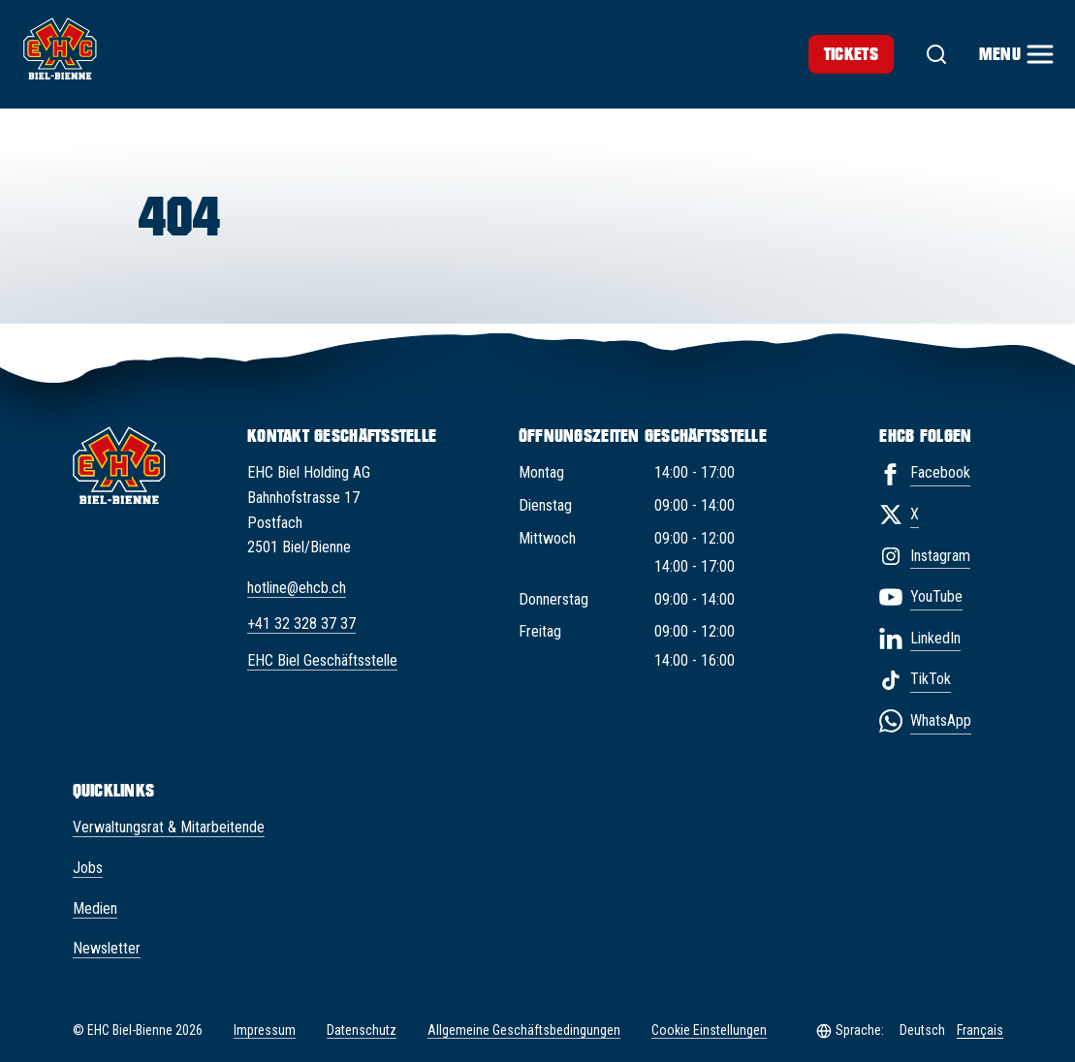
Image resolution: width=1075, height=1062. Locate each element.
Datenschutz (361, 1030)
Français (980, 1030)
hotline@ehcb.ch (296, 587)
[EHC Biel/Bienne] (60, 48)
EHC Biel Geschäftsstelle (322, 660)
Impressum (265, 1030)
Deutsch (922, 1030)
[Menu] (1015, 54)
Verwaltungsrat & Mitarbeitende (169, 827)
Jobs (88, 868)
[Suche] (936, 54)
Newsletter (107, 948)
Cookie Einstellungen (709, 1030)
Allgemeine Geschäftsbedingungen (523, 1030)
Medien (95, 908)
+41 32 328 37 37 (301, 623)
